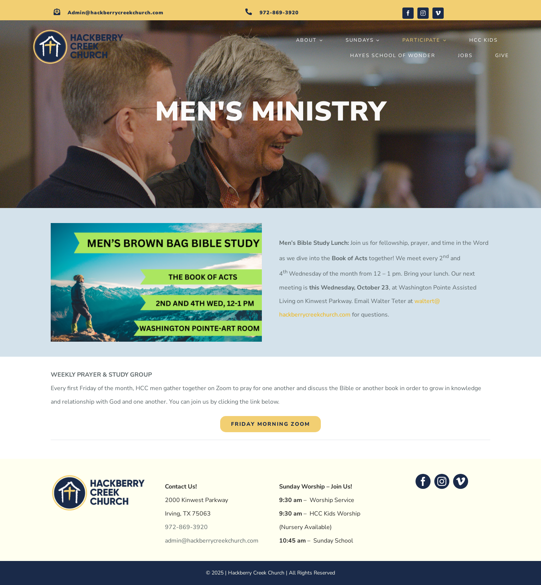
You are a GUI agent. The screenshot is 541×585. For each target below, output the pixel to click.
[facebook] (408, 13)
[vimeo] (438, 13)
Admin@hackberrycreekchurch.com (115, 12)
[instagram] (423, 13)
